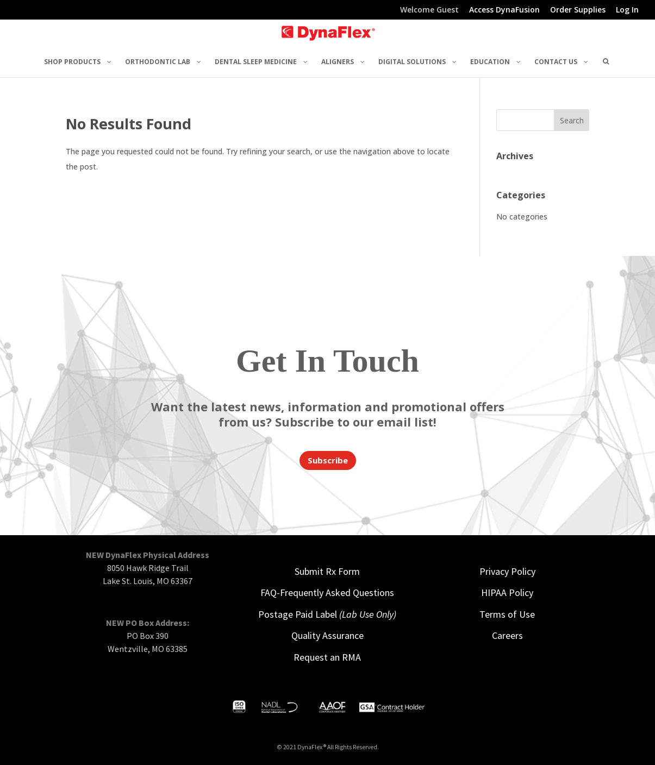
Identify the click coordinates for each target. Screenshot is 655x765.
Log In (627, 10)
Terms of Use (507, 614)
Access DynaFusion (504, 10)
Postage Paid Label (327, 614)
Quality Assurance (327, 635)
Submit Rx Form (327, 571)
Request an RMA (327, 657)
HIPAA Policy (507, 592)
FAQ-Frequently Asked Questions (327, 592)
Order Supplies (578, 10)
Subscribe (328, 460)
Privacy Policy (507, 571)
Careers (507, 635)
